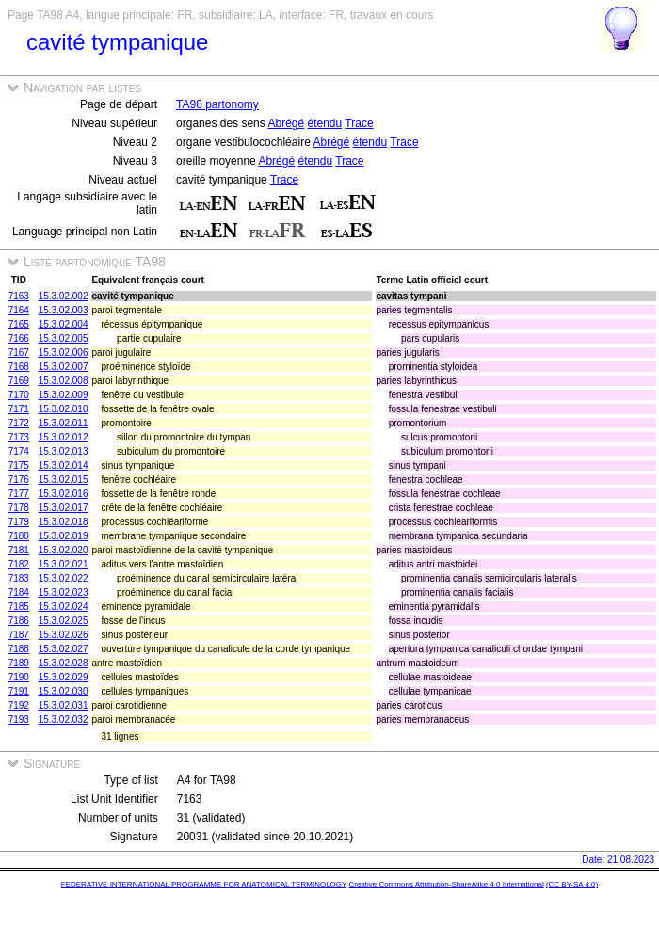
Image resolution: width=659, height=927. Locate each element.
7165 (18, 324)
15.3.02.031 (63, 705)
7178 (18, 508)
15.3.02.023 (63, 592)
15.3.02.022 (63, 578)
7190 (18, 677)
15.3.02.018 (63, 522)
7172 (18, 423)
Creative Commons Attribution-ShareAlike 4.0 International (445, 884)
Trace (359, 123)
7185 (18, 606)
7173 (18, 437)
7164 (18, 310)
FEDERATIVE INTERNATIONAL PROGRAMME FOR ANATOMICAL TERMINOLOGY (203, 884)
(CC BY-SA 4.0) (572, 884)
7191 (18, 691)
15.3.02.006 (63, 352)
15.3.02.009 (63, 395)
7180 (18, 536)
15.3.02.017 (63, 508)
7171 (18, 409)
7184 (18, 592)
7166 (18, 338)
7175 (18, 465)
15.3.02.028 (63, 663)
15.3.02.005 (63, 338)
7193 (18, 719)
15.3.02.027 (63, 649)
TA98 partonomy (217, 104)
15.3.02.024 (63, 606)
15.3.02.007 (63, 366)
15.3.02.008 (63, 381)
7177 (18, 493)
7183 (18, 578)
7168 (18, 366)
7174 (18, 451)
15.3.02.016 (63, 493)
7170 (18, 395)
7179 (18, 522)
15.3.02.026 (63, 635)
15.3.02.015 (63, 479)
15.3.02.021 (63, 564)
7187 (18, 635)
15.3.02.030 (63, 691)
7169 (18, 381)
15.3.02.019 (63, 536)
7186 (18, 620)
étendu (325, 123)
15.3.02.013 (63, 451)
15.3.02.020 (63, 550)
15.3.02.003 (63, 310)
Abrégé (285, 123)
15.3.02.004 (63, 324)
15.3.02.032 (63, 719)
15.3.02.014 (63, 465)
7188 (18, 649)
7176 (18, 479)
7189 (18, 663)
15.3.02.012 (63, 437)
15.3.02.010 (63, 409)
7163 (18, 296)
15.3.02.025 (63, 620)
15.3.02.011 (63, 423)
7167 (18, 352)
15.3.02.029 (63, 677)
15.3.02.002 (63, 296)
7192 (18, 705)
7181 (18, 550)
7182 (18, 564)
